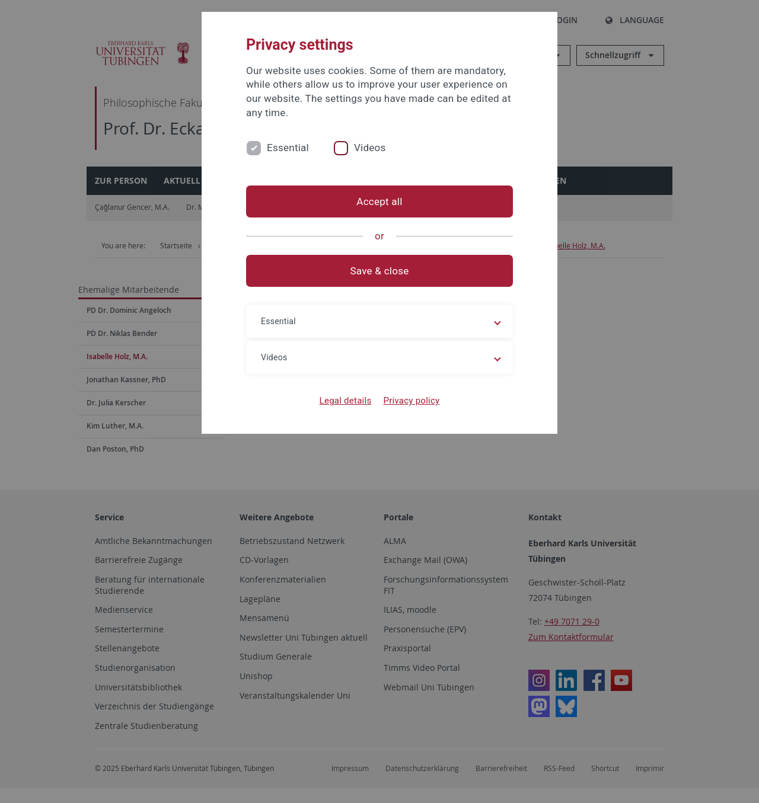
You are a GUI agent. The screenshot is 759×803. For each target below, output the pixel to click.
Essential (288, 147)
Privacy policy (411, 400)
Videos (370, 147)
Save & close (379, 271)
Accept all (379, 201)
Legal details (346, 400)
